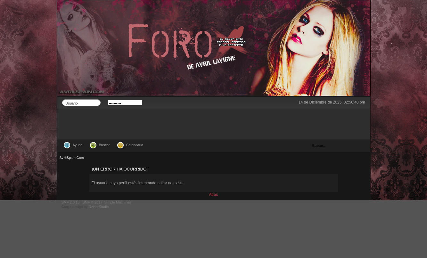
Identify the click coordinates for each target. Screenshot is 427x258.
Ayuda (78, 145)
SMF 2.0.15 (71, 202)
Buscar (104, 145)
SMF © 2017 (92, 202)
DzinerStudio (98, 207)
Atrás (213, 194)
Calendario (134, 145)
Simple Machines (117, 202)
